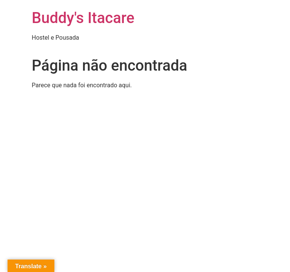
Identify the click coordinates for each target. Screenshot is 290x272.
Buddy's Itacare (83, 18)
